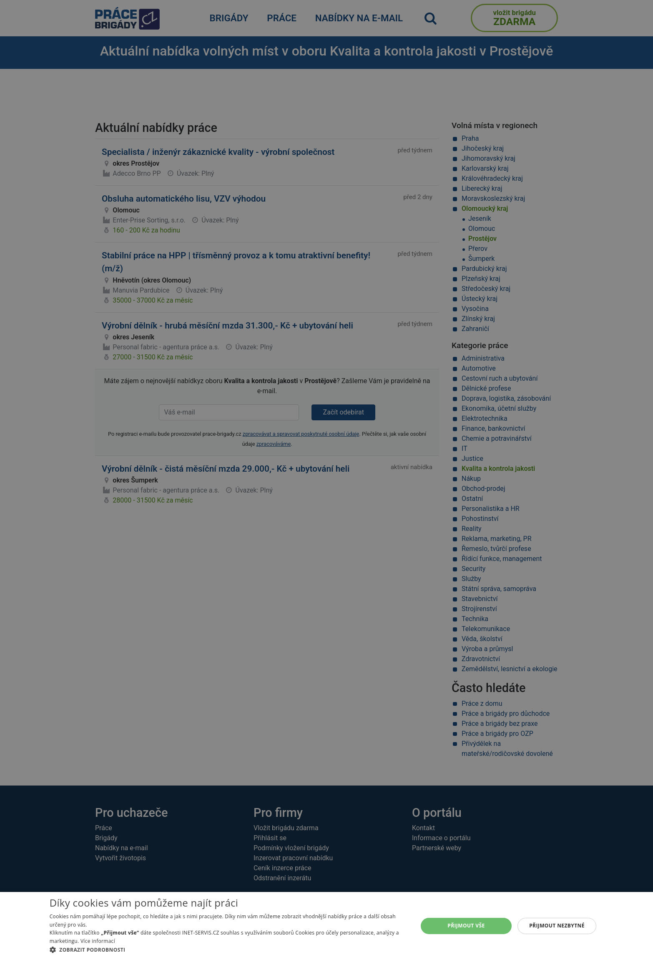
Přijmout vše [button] (466, 925)
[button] (228, 949)
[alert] (326, 480)
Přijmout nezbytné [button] (557, 925)
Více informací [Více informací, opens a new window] (97, 941)
